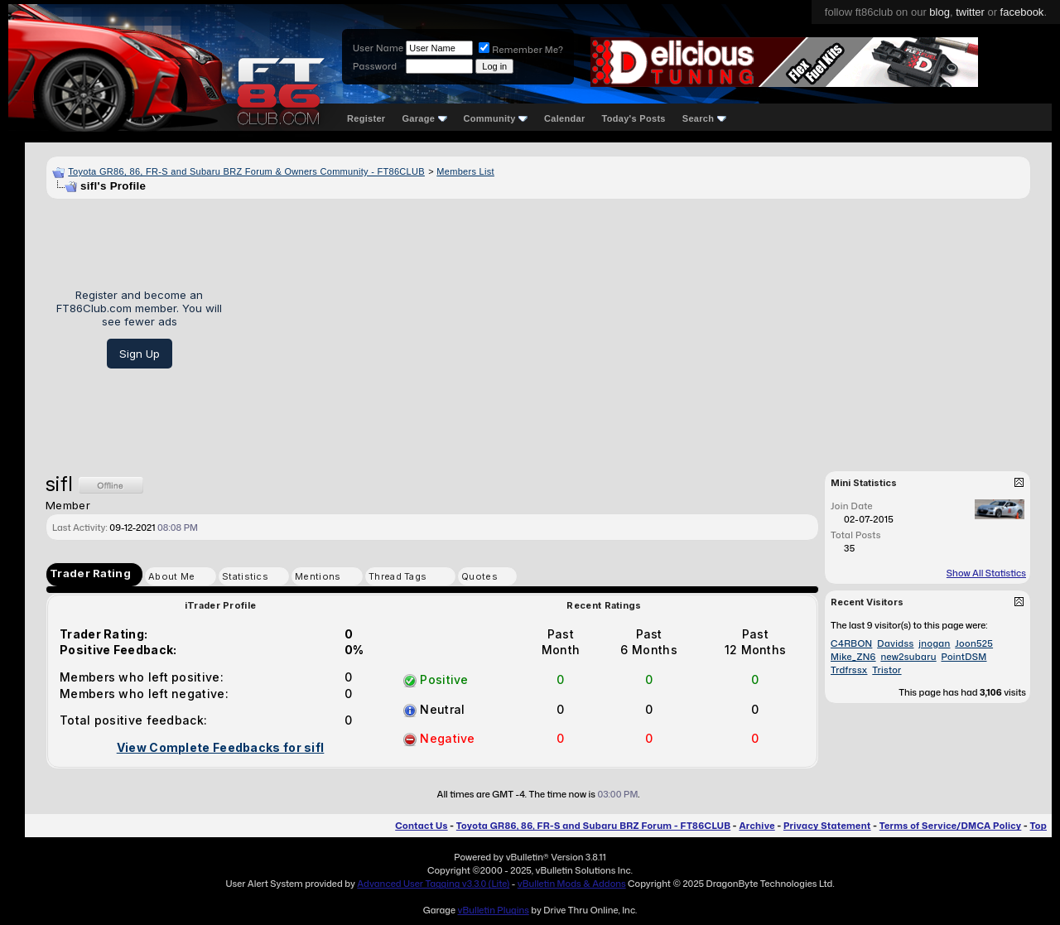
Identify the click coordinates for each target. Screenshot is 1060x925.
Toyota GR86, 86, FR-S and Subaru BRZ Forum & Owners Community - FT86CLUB (246, 171)
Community (496, 118)
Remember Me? (521, 49)
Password (375, 66)
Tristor (886, 670)
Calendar (564, 118)
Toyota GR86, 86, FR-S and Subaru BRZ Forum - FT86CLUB (593, 825)
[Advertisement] (632, 329)
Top (1038, 825)
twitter (970, 12)
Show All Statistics (986, 573)
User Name (378, 48)
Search (704, 118)
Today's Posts (634, 118)
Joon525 (974, 643)
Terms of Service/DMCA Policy (950, 825)
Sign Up (139, 353)
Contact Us (421, 825)
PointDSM (963, 656)
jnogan (934, 643)
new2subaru (908, 656)
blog (939, 12)
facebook (1022, 12)
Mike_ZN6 (853, 656)
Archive (756, 825)
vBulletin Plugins (492, 910)
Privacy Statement (827, 825)
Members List (465, 171)
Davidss (895, 643)
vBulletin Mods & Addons (572, 883)
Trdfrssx (849, 670)
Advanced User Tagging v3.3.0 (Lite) (433, 883)
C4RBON (851, 643)
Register (366, 118)
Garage (424, 118)
